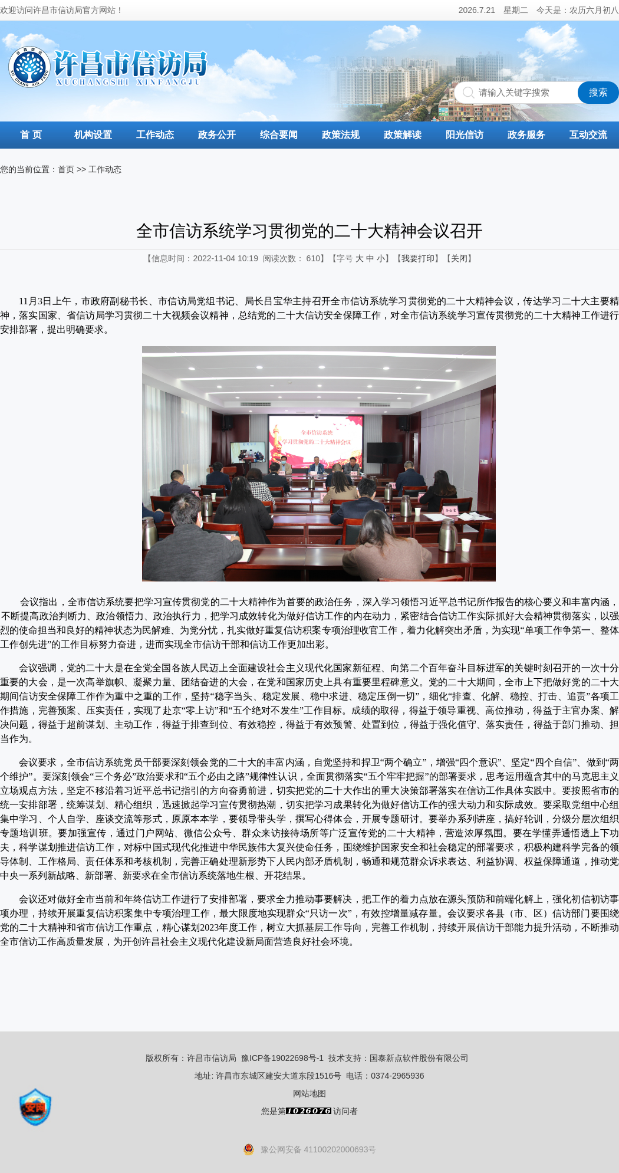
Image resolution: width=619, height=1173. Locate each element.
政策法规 (341, 135)
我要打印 (417, 258)
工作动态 (155, 135)
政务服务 (526, 135)
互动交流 (588, 135)
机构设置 (93, 135)
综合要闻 (279, 135)
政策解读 (403, 135)
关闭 (459, 258)
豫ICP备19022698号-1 (282, 1058)
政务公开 (217, 135)
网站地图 (309, 1093)
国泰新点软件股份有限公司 (419, 1058)
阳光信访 (464, 135)
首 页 (30, 135)
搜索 (598, 92)
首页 (66, 169)
